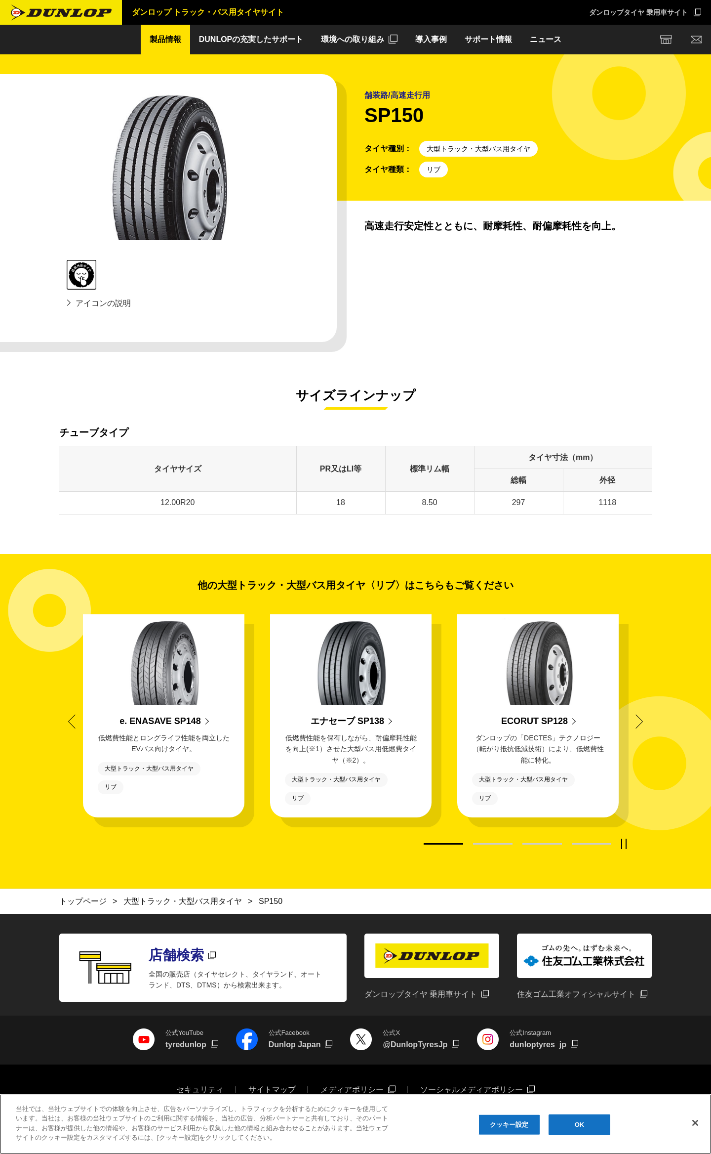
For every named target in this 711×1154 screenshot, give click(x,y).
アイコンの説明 (103, 303)
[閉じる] (695, 1127)
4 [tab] (591, 844)
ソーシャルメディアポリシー (471, 1089)
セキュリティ (200, 1089)
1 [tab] (443, 844)
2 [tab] (493, 844)
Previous (75, 721)
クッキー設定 (509, 1128)
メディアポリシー (352, 1089)
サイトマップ (272, 1089)
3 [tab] (542, 844)
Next (636, 721)
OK (580, 1128)
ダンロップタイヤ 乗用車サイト (638, 12)
